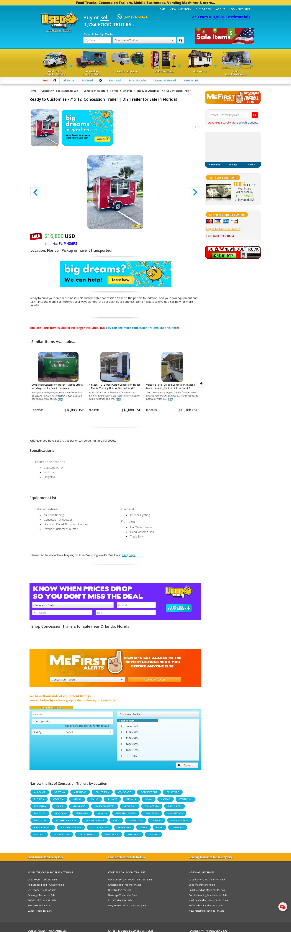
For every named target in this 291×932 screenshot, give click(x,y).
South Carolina (71, 829)
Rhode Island (42, 829)
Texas (143, 829)
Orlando (107, 627)
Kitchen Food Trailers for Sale (124, 886)
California (102, 793)
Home (161, 9)
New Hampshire (125, 815)
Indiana (131, 801)
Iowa (149, 801)
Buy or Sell (204, 9)
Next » (251, 164)
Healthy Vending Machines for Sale (208, 902)
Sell (104, 18)
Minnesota (152, 808)
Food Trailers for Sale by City (126, 858)
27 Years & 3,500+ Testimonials (221, 16)
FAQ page (128, 557)
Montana (61, 815)
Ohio (116, 822)
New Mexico (175, 815)
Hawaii (77, 801)
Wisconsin (111, 836)
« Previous (214, 164)
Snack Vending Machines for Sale (207, 891)
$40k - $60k (130, 745)
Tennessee (124, 829)
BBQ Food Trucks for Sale (42, 902)
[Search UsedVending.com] (255, 115)
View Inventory (181, 9)
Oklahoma (135, 822)
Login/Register (239, 9)
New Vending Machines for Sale (206, 912)
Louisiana (40, 808)
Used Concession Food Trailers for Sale (130, 881)
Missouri (39, 815)
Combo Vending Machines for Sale (208, 896)
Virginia (39, 836)
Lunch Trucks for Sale (40, 912)
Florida (123, 627)
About (220, 9)
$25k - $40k (130, 740)
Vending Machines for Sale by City (210, 858)
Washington (61, 836)
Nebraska (82, 815)
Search (185, 767)
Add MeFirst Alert (154, 681)
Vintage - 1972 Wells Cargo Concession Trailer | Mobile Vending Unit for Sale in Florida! (114, 386)
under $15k (130, 728)
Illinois (112, 801)
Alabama (39, 793)
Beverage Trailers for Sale (122, 896)
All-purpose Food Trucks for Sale (46, 886)
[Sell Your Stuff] (218, 192)
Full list (233, 164)
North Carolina (66, 822)
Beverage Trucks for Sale (41, 896)
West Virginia (87, 836)
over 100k (129, 757)
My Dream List (233, 147)
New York (40, 822)
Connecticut (149, 793)
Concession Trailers (144, 40)
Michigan (129, 808)
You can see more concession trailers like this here (142, 328)
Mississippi (174, 808)
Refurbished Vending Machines (206, 907)
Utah (159, 829)
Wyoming (133, 836)
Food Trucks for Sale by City (45, 858)
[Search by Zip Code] (180, 40)
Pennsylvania (179, 822)
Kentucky (185, 801)
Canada (153, 836)
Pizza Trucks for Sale (39, 907)
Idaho (94, 801)
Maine (59, 808)
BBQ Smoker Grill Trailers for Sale (127, 907)
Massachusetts (104, 808)
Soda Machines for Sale (202, 886)
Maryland (79, 808)
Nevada (102, 815)
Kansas (165, 801)
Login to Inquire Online (223, 229)
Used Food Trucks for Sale (42, 881)
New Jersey (151, 815)
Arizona (60, 793)
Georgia (58, 801)
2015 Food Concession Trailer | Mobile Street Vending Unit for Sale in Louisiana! (57, 386)
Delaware (172, 793)
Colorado (124, 793)
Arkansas (80, 793)
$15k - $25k (130, 734)
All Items (68, 80)
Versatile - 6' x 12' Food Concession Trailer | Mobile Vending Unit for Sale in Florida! (170, 386)
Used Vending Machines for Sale (207, 881)
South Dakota (99, 829)
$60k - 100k (130, 751)
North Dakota (95, 822)
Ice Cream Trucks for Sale (42, 891)
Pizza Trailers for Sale (120, 902)
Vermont (177, 829)
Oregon (156, 822)
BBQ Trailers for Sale (119, 891)
